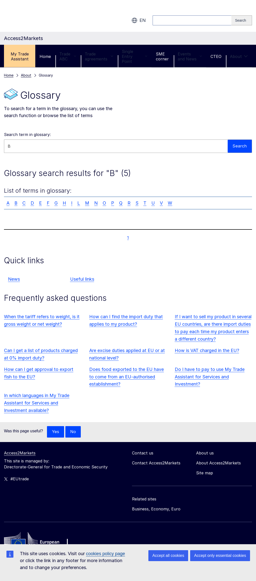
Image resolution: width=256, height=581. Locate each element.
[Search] (241, 20)
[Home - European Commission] (40, 542)
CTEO (216, 56)
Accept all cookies (168, 555)
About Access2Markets (218, 463)
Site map (204, 473)
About (239, 56)
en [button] (138, 20)
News (14, 279)
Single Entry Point (134, 56)
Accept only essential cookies (220, 555)
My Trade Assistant (20, 56)
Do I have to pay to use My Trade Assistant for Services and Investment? (210, 377)
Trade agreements (99, 56)
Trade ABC (67, 56)
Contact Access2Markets (156, 463)
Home (45, 56)
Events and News (190, 56)
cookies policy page (105, 553)
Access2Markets (20, 453)
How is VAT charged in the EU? (207, 350)
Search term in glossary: (27, 134)
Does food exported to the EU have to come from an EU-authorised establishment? (126, 377)
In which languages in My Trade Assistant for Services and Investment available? (36, 403)
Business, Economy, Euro (156, 509)
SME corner (162, 56)
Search (239, 146)
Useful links (82, 279)
